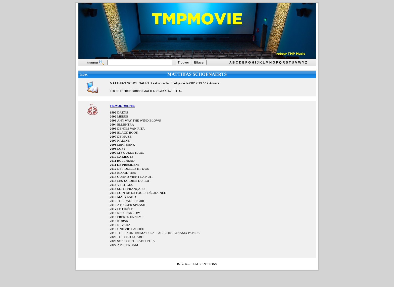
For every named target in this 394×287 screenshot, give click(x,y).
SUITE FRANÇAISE (131, 189)
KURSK (122, 221)
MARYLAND (126, 197)
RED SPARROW (128, 213)
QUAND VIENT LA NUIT (135, 177)
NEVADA (123, 225)
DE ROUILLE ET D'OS (133, 168)
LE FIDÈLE (125, 209)
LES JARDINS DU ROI (133, 181)
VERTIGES (125, 185)
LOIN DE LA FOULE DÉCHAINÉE (141, 193)
